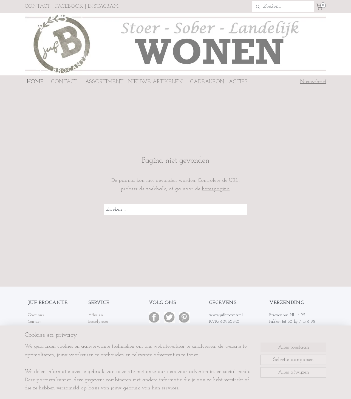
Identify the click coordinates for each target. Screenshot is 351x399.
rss (165, 388)
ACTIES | (240, 82)
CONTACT (37, 6)
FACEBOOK (69, 6)
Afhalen (95, 315)
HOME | (37, 82)
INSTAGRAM (103, 6)
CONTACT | (66, 82)
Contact (34, 322)
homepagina (216, 189)
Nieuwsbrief (313, 81)
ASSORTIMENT (104, 82)
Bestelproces (98, 322)
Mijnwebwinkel (224, 388)
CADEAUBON (207, 82)
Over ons (36, 315)
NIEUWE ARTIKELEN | (157, 82)
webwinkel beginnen (182, 388)
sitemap (156, 388)
